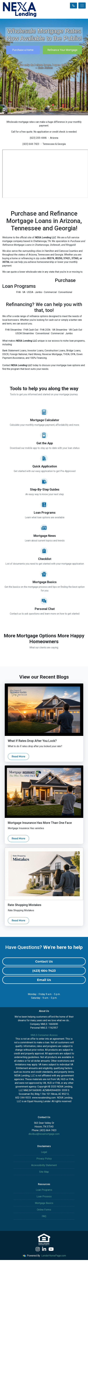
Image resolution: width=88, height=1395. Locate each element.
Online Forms (44, 1209)
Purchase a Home (23, 49)
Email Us (44, 980)
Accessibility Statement (44, 1165)
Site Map (44, 1171)
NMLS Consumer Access (44, 1035)
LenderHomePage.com (53, 1255)
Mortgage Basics (44, 1203)
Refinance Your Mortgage (62, 49)
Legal (44, 1152)
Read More (18, 756)
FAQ (44, 1216)
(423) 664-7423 (44, 971)
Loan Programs (44, 1189)
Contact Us (44, 961)
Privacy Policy (44, 1158)
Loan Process (44, 1196)
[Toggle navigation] (82, 5)
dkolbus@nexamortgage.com (44, 1133)
